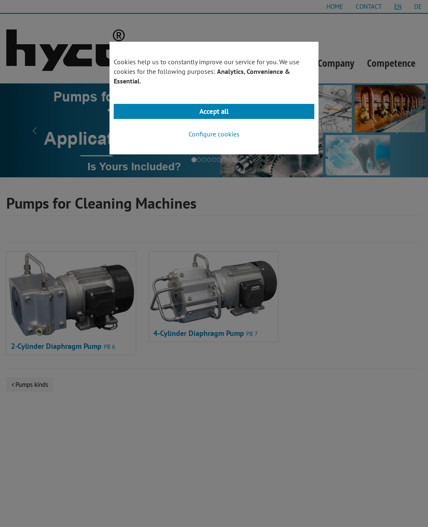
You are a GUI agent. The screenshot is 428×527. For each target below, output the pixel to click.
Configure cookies (214, 134)
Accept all (214, 111)
